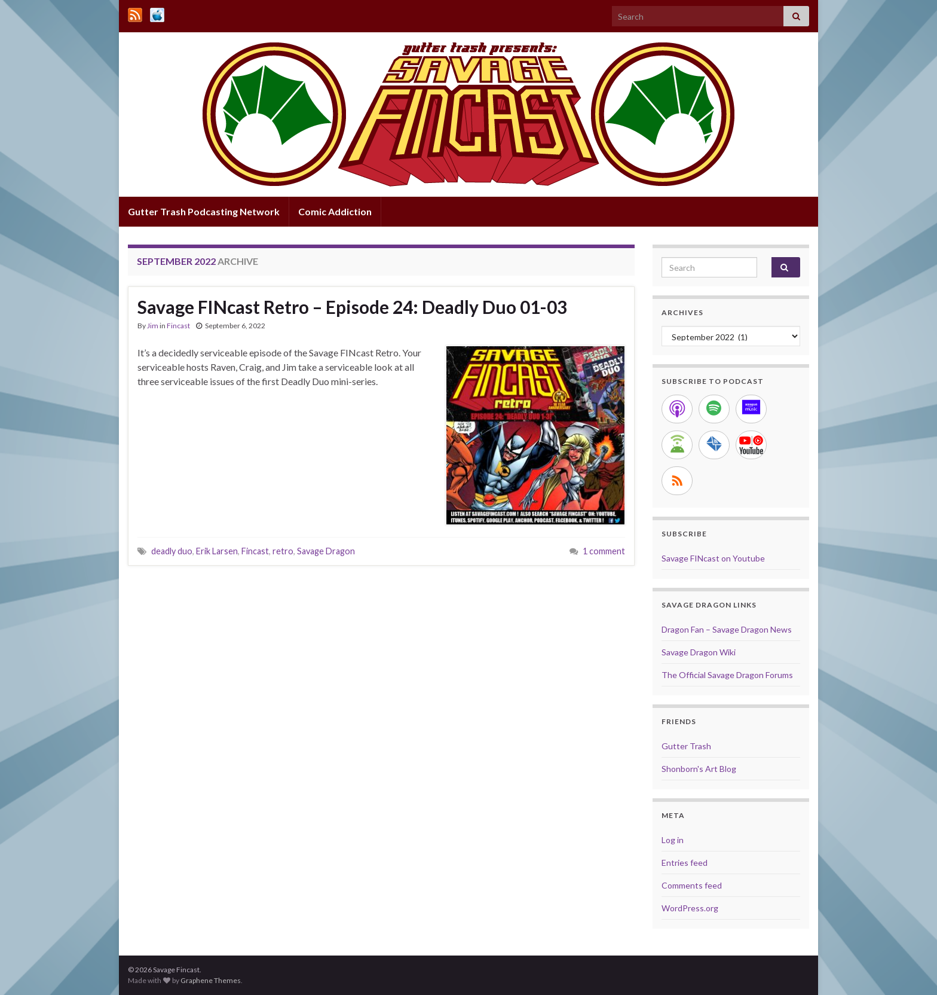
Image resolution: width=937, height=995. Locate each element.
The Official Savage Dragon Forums (727, 675)
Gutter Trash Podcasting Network (204, 211)
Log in (673, 840)
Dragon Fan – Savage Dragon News (727, 629)
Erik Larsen (217, 551)
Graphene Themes (210, 980)
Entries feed (685, 862)
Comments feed (692, 885)
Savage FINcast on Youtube (713, 558)
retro (282, 551)
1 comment (604, 551)
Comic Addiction (335, 211)
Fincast (178, 325)
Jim (152, 325)
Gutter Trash (686, 746)
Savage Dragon (326, 551)
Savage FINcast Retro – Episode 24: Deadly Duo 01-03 (352, 307)
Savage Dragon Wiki (699, 652)
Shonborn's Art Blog (699, 769)
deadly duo (171, 551)
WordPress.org (690, 908)
